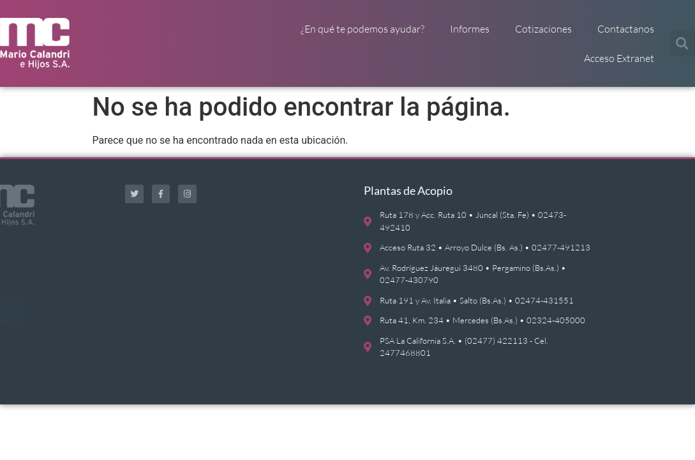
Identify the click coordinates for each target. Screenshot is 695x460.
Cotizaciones (543, 28)
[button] (682, 43)
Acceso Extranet (619, 58)
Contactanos (625, 28)
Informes (469, 28)
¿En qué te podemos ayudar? (362, 28)
